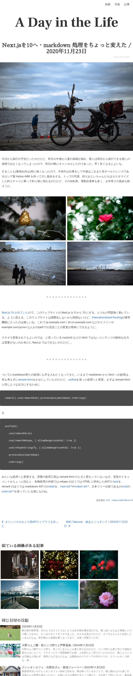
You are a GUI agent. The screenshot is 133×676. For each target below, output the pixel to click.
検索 (107, 4)
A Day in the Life (66, 22)
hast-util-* (66, 486)
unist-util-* (8, 491)
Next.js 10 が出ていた (15, 312)
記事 (127, 4)
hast (115, 481)
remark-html (25, 379)
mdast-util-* (82, 486)
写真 (117, 4)
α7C (108, 500)
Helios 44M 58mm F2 (122, 500)
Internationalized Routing (107, 317)
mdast (51, 486)
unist (125, 486)
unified (72, 379)
